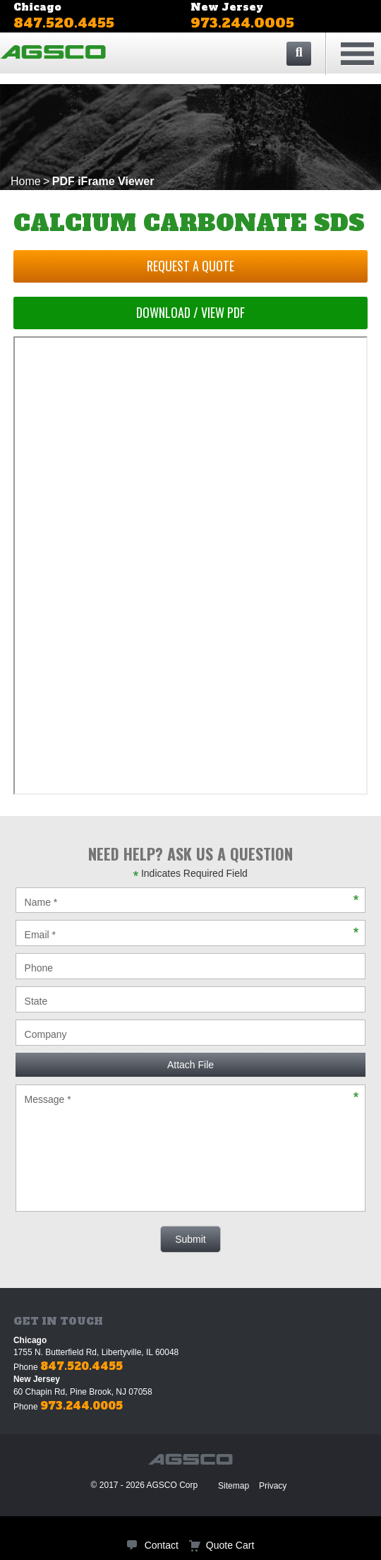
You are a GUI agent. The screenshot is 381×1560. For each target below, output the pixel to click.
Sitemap (233, 1486)
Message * (191, 1148)
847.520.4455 (63, 23)
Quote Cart (230, 1545)
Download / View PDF (190, 312)
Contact (162, 1545)
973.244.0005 (242, 23)
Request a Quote (190, 265)
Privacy (272, 1486)
